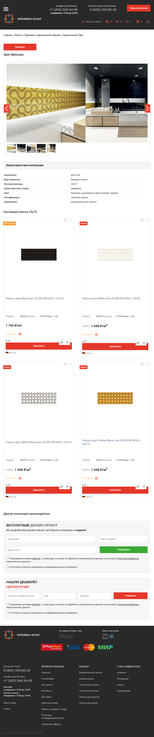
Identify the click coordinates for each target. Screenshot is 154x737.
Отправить (123, 549)
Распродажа (123, 690)
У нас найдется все (129, 666)
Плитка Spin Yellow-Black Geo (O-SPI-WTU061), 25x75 (111, 442)
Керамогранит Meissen (49, 35)
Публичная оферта (51, 724)
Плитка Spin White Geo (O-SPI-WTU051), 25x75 (111, 298)
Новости (45, 672)
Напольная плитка (89, 684)
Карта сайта (10, 702)
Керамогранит (86, 678)
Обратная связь (49, 703)
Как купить (47, 684)
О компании (47, 678)
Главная (8, 35)
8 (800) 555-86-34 (103, 10)
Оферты (36, 558)
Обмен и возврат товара (54, 709)
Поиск (7, 708)
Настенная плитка (88, 690)
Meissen (11, 353)
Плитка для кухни (88, 703)
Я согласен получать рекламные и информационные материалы (43, 567)
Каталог (84, 666)
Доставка (46, 697)
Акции (120, 684)
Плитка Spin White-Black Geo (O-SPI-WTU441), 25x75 (39, 442)
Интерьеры (123, 678)
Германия (29, 35)
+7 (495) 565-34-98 (63, 10)
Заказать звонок (139, 8)
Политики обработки (128, 558)
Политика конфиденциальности (52, 716)
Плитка (18, 35)
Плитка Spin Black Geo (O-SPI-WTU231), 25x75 (35, 298)
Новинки (121, 672)
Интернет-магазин (52, 666)
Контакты (46, 690)
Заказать (39, 346)
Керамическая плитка (90, 672)
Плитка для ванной (89, 697)
